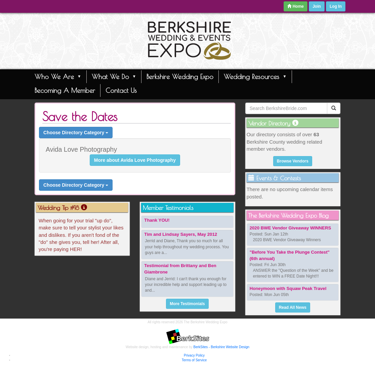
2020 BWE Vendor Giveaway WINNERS (290, 227)
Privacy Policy (194, 355)
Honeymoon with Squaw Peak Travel (288, 288)
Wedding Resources (255, 76)
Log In (336, 6)
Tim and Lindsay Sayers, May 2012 (180, 234)
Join (316, 6)
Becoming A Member (65, 90)
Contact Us (121, 90)
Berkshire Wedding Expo (180, 76)
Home (295, 6)
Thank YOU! (156, 220)
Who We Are (58, 76)
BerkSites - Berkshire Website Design (222, 347)
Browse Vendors (292, 161)
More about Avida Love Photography (135, 160)
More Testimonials (187, 303)
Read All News (292, 307)
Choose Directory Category (75, 132)
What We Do (114, 76)
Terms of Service (194, 360)
